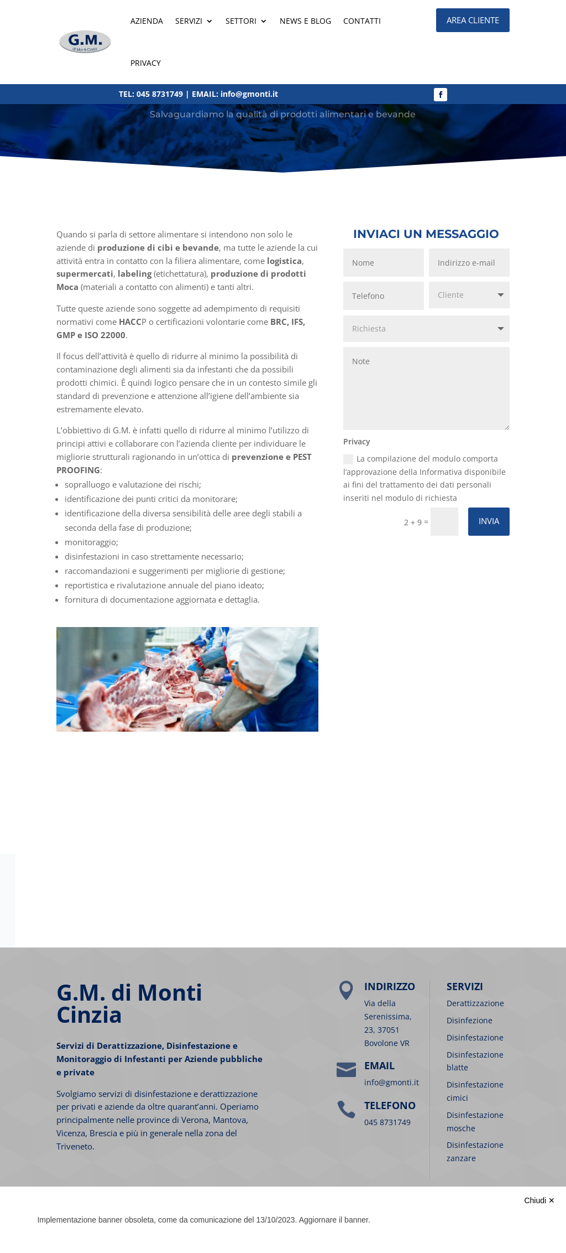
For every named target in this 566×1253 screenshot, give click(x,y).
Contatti (362, 20)
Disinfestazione (475, 1037)
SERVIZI (188, 20)
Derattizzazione (475, 1003)
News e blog (305, 20)
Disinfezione (469, 1020)
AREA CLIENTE (473, 19)
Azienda (146, 20)
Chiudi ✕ (539, 1200)
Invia (489, 520)
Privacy (145, 63)
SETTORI (241, 20)
